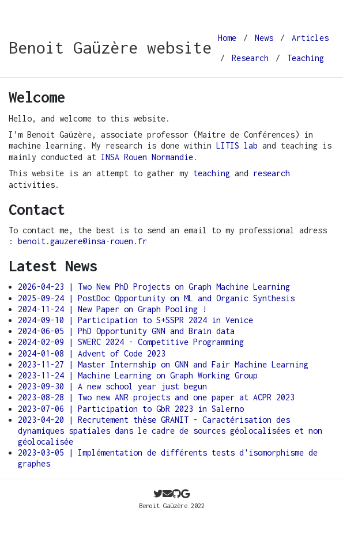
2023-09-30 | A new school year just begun (112, 386)
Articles (310, 38)
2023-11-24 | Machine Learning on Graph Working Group (138, 375)
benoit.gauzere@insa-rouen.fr (82, 241)
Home (227, 38)
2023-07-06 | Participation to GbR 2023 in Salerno (131, 409)
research (271, 173)
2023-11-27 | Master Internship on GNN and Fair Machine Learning (163, 364)
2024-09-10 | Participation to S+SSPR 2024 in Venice (135, 320)
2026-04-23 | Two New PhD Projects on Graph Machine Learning (154, 286)
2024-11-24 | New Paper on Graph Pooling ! (112, 309)
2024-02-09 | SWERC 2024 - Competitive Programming (131, 342)
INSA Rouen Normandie (147, 157)
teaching (211, 173)
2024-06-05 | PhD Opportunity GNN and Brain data (126, 331)
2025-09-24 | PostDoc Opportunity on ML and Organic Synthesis (156, 298)
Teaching (305, 58)
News (264, 38)
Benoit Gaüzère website (110, 47)
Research (250, 58)
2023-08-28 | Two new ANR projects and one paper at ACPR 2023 (156, 397)
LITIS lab (237, 145)
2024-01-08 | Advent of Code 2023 (91, 353)
